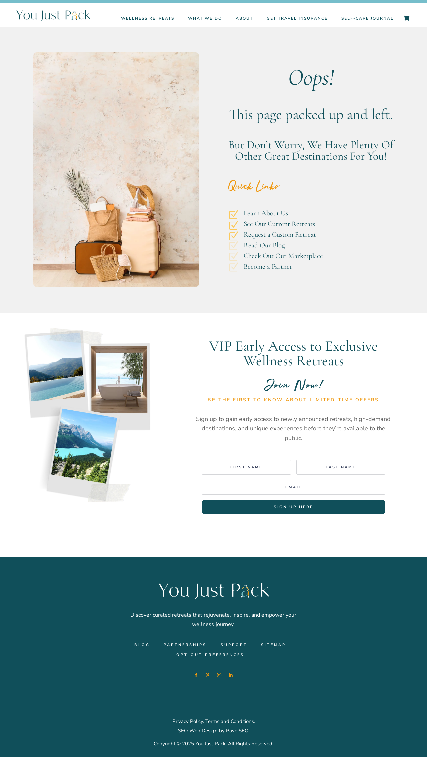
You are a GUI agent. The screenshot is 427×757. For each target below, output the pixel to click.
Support (234, 645)
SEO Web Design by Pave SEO (213, 730)
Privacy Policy (187, 721)
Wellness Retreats (147, 18)
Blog (142, 645)
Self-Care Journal (367, 18)
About (244, 18)
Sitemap (273, 645)
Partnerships (185, 645)
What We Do (205, 18)
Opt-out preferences (210, 655)
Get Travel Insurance (297, 18)
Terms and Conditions (229, 721)
